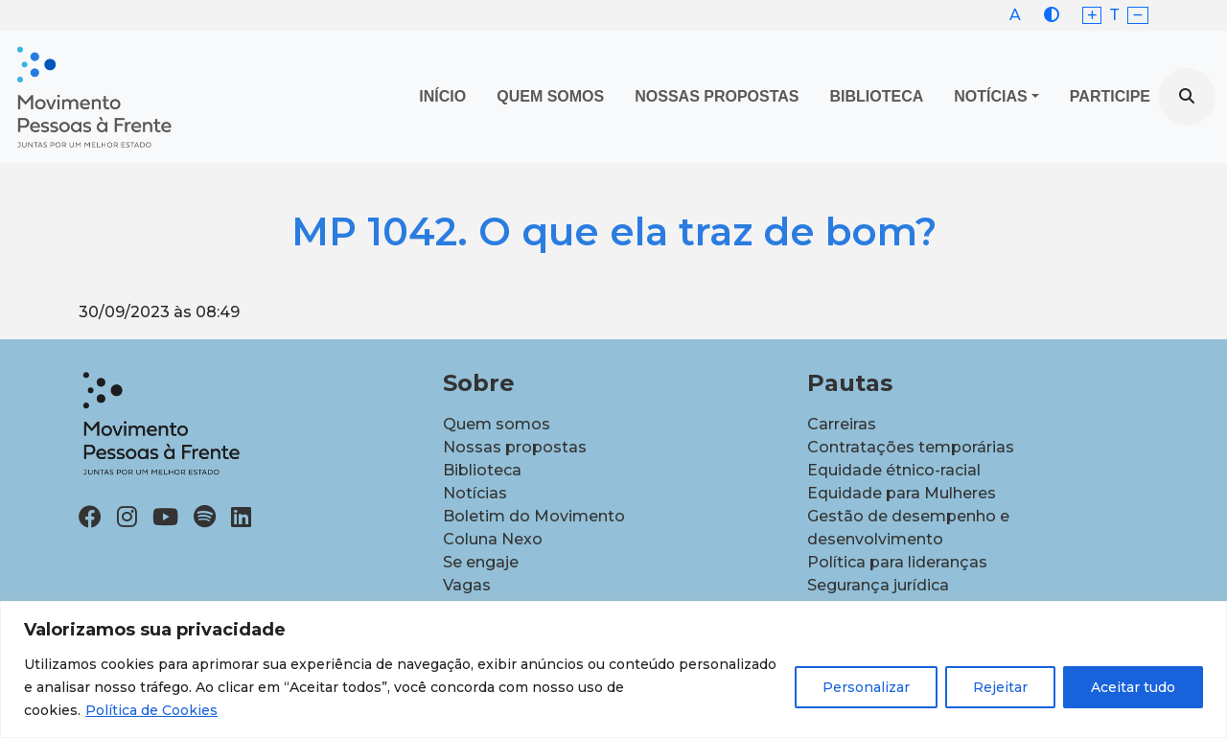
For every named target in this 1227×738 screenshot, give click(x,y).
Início (442, 96)
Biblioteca (877, 96)
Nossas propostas (717, 96)
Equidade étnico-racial (894, 470)
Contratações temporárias (910, 447)
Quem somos (496, 424)
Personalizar (866, 687)
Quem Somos (550, 96)
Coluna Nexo (493, 539)
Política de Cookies (151, 710)
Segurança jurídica (878, 585)
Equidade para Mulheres (901, 493)
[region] (613, 669)
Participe (1110, 96)
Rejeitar (1000, 687)
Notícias (990, 96)
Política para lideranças (897, 562)
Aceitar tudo (1133, 687)
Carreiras (841, 424)
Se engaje (481, 562)
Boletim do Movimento (534, 516)
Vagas (467, 585)
